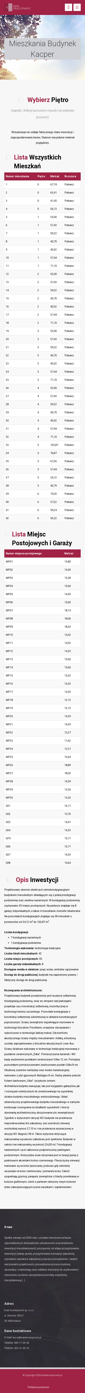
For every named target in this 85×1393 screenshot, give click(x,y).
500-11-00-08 (21, 1342)
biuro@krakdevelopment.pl (27, 1337)
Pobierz (69, 184)
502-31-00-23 (21, 1348)
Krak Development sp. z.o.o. (19, 1310)
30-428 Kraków (12, 1320)
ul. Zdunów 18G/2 (13, 1315)
